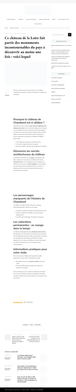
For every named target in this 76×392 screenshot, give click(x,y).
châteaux (25, 324)
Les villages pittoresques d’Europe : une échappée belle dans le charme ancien (26, 357)
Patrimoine (37, 324)
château (32, 158)
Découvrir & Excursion (44, 19)
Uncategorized (55, 102)
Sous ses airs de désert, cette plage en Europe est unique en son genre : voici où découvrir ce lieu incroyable (27, 379)
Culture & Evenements (31, 19)
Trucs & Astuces (38, 23)
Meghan (7, 92)
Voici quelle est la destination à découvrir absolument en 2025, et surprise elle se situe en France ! (27, 368)
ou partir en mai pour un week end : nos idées (61, 67)
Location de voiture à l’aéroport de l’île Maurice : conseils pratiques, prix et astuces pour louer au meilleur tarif (60, 51)
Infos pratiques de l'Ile (58, 95)
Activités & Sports (11, 19)
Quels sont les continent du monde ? (60, 63)
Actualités (20, 19)
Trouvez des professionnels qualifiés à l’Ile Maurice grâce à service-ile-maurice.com (60, 58)
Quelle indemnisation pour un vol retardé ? (61, 46)
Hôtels (54, 19)
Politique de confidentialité (36, 389)
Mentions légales (25, 389)
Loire (31, 324)
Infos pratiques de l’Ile (63, 19)
